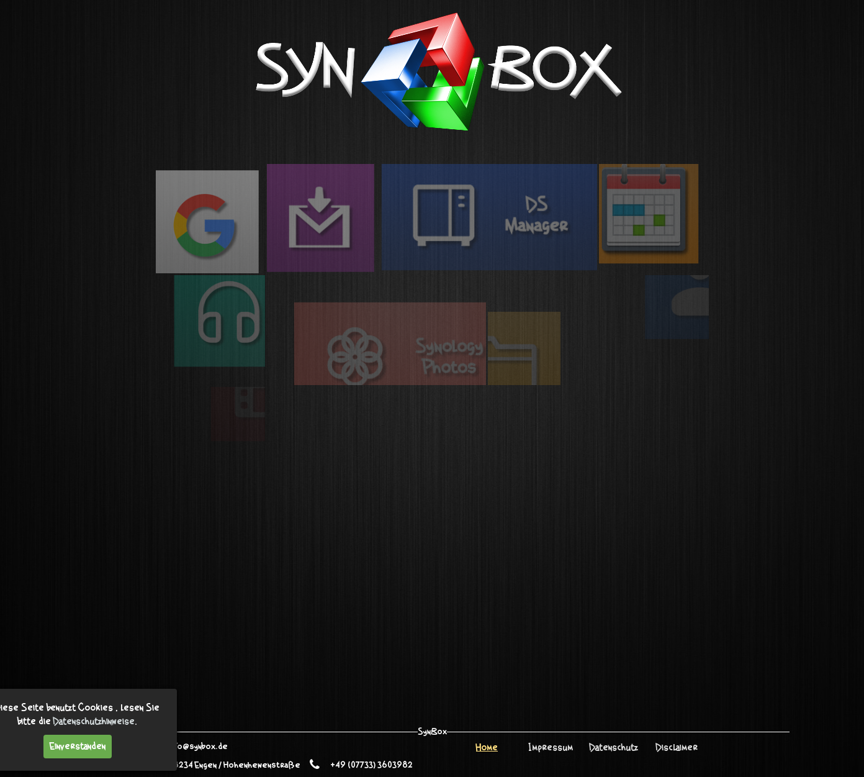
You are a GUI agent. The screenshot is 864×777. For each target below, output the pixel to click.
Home (487, 747)
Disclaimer (677, 747)
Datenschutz (614, 747)
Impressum (550, 747)
